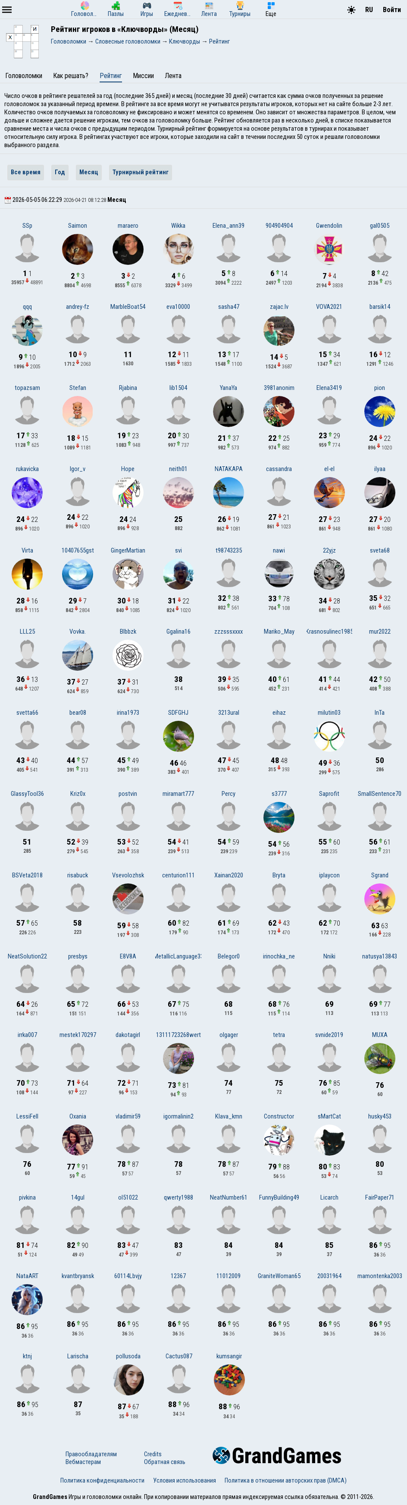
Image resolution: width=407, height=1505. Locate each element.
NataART (27, 1276)
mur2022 (380, 631)
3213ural (228, 712)
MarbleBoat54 (127, 307)
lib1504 (178, 388)
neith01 (178, 469)
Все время (26, 172)
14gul (78, 1197)
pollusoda (128, 1356)
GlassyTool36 (27, 794)
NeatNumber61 (228, 1197)
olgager (228, 1035)
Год (60, 172)
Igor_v (77, 469)
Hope (128, 469)
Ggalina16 (178, 631)
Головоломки (23, 76)
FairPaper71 (379, 1197)
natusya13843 (379, 956)
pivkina (27, 1197)
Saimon (77, 225)
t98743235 (229, 550)
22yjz (329, 550)
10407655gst (78, 550)
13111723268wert (178, 1035)
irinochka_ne (279, 956)
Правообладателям (91, 1454)
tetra (279, 1035)
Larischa (77, 1356)
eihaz (279, 712)
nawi (279, 550)
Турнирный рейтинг (141, 172)
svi (178, 550)
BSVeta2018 (27, 875)
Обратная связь (164, 1462)
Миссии (143, 76)
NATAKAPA (229, 469)
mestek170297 (77, 1035)
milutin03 (329, 712)
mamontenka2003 (379, 1276)
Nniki (329, 956)
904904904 (279, 225)
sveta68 (380, 550)
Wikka (178, 225)
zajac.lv (279, 307)
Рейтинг (111, 76)
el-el (329, 469)
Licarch (329, 1197)
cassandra (279, 469)
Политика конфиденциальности (102, 1480)
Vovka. (77, 631)
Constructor (279, 1116)
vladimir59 (128, 1116)
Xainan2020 (228, 875)
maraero (128, 225)
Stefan (77, 388)
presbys (78, 956)
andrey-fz (77, 307)
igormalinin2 (178, 1116)
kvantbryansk (78, 1276)
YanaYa (228, 388)
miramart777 (178, 794)
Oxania (77, 1116)
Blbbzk (128, 631)
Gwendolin (329, 225)
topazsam (27, 388)
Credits (153, 1454)
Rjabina (128, 388)
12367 (178, 1276)
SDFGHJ (178, 712)
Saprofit (329, 794)
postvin (128, 794)
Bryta (278, 875)
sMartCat (329, 1116)
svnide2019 (329, 1035)
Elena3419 (329, 388)
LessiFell (27, 1116)
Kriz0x (77, 794)
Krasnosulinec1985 (329, 631)
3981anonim (279, 388)
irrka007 (27, 1035)
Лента (173, 76)
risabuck (77, 875)
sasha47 (228, 307)
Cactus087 (179, 1356)
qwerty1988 (178, 1197)
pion (379, 388)
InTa (380, 712)
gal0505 (379, 225)
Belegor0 (229, 956)
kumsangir (229, 1356)
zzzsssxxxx (228, 631)
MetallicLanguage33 (178, 956)
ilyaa (379, 469)
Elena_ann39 (228, 225)
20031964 (329, 1276)
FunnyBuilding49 (279, 1197)
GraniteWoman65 (279, 1276)
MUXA (380, 1035)
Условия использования (184, 1480)
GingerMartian (128, 550)
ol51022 (128, 1197)
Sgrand (379, 875)
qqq (27, 307)
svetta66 (27, 712)
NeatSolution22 (27, 956)
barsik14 (379, 307)
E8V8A (128, 956)
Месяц (88, 172)
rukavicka (27, 469)
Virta (27, 550)
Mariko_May (279, 631)
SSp (27, 225)
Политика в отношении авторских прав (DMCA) (286, 1480)
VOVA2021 (329, 307)
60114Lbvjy (128, 1276)
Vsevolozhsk (128, 875)
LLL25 (27, 631)
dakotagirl (128, 1035)
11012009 (228, 1276)
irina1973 (128, 712)
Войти (392, 10)
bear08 (77, 712)
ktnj (27, 1356)
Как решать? (70, 76)
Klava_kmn (228, 1116)
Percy (228, 794)
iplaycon (329, 875)
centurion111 (178, 875)
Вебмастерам (83, 1462)
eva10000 (178, 307)
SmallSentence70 (379, 794)
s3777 (279, 794)
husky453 (379, 1116)
